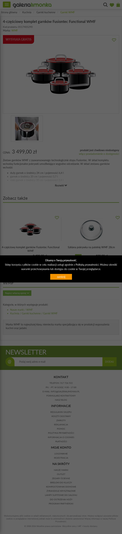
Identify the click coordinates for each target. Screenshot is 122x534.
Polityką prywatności (87, 264)
